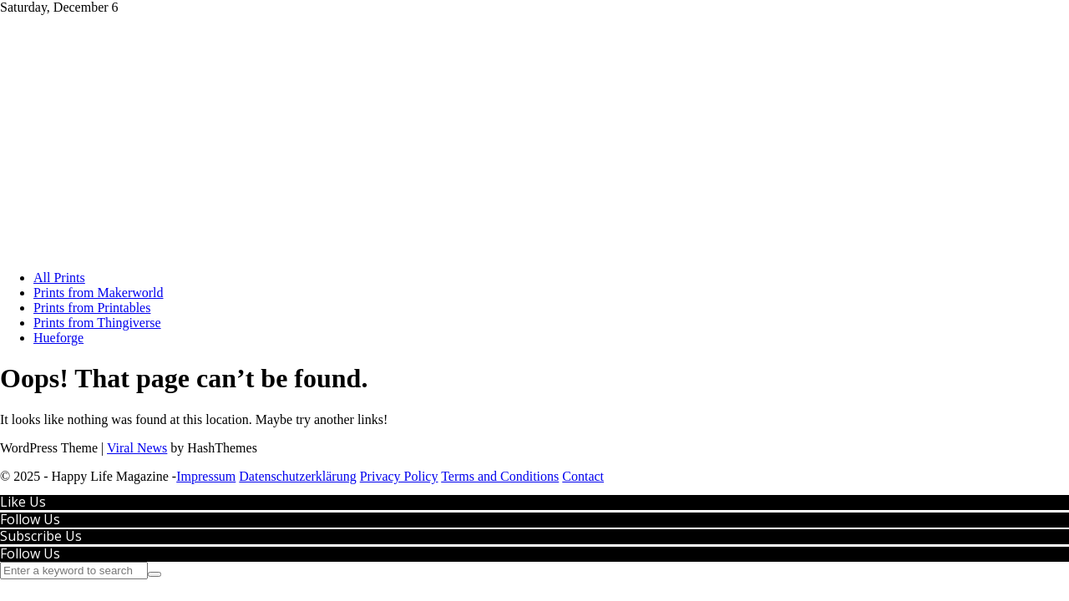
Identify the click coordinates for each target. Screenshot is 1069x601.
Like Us (23, 501)
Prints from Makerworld (98, 292)
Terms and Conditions (500, 476)
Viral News (137, 448)
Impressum (206, 476)
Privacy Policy (399, 476)
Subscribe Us (41, 536)
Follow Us (30, 519)
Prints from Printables (91, 307)
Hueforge (58, 338)
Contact (583, 476)
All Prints (59, 277)
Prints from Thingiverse (97, 323)
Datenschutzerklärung (297, 476)
